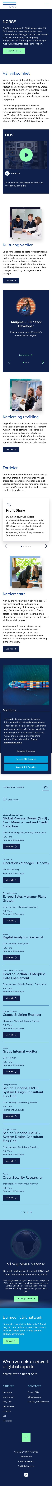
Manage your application (38, 1401)
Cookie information (26, 1466)
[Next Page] (31, 1212)
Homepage (7, 1392)
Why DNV (7, 1401)
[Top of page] (26, 1437)
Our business (8, 1406)
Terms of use (26, 1456)
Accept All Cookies (26, 767)
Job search (7, 1421)
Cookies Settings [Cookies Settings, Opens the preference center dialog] (26, 751)
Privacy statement (26, 1461)
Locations (7, 1411)
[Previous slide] (9, 362)
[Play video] (26, 155)
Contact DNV (33, 1392)
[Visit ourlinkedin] (26, 1475)
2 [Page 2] (27, 1212)
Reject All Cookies (26, 759)
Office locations (34, 1397)
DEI (4, 1416)
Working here (8, 1397)
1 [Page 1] (24, 1212)
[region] (26, 743)
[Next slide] (43, 362)
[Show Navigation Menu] (47, 4)
